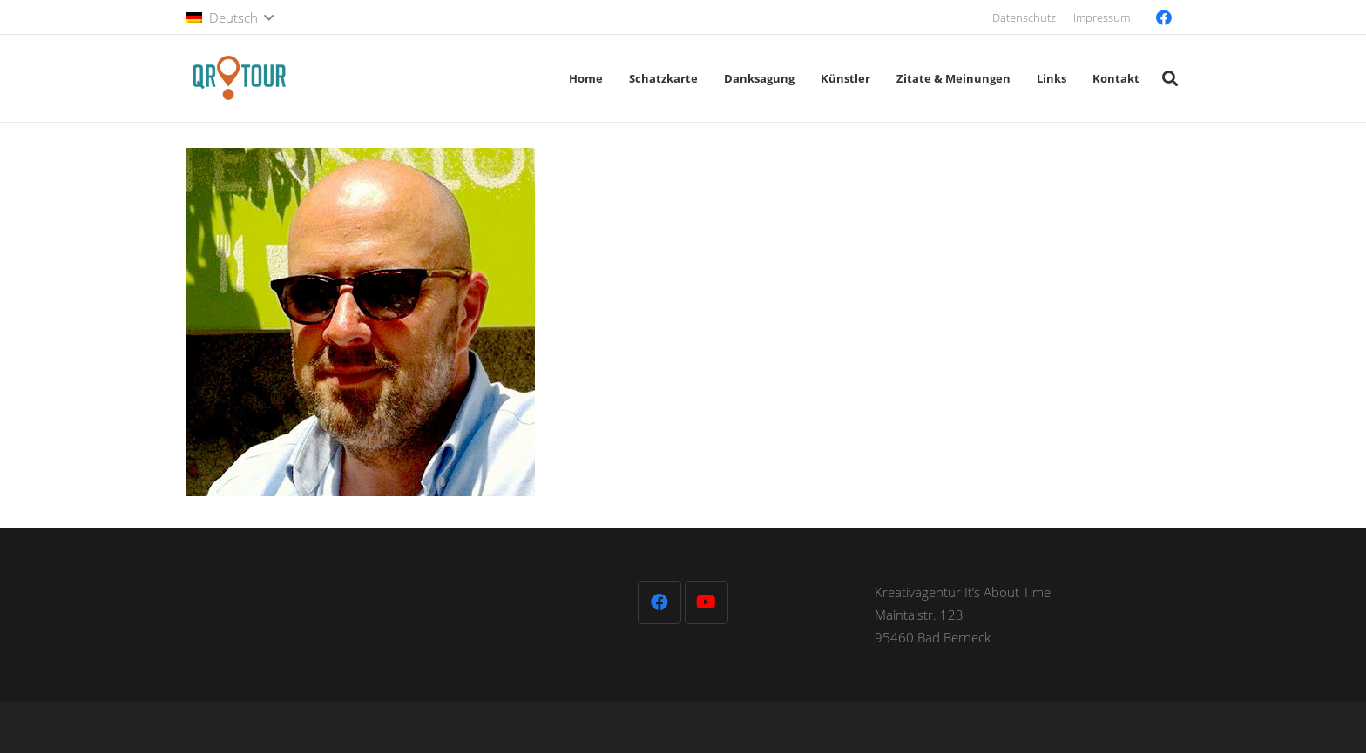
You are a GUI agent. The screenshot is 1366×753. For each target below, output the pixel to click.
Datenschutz (1024, 17)
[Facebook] (1164, 17)
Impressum (1101, 17)
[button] (230, 17)
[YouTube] (706, 602)
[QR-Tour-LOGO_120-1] (238, 78)
